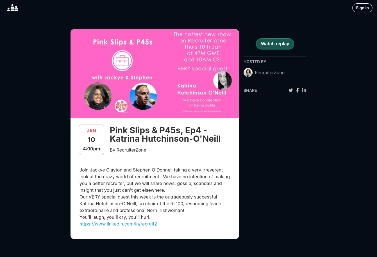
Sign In (362, 7)
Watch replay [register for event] (275, 43)
